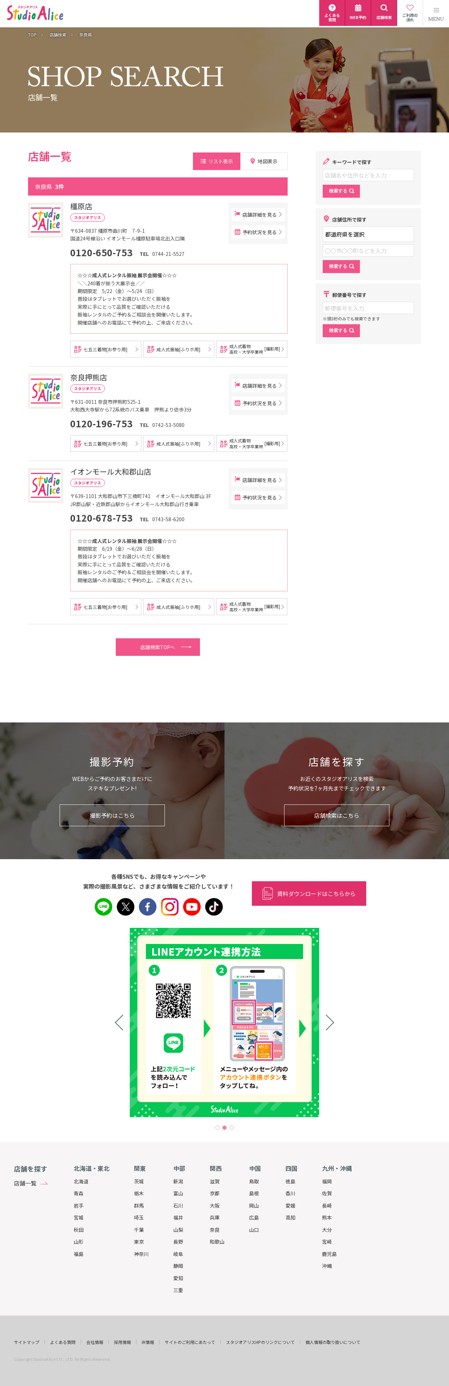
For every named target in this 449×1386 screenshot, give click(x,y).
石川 (178, 1205)
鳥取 (254, 1181)
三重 (178, 1289)
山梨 (178, 1229)
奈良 (215, 1229)
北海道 (81, 1181)
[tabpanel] (224, 1022)
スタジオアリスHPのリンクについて (260, 1342)
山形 (78, 1241)
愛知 (178, 1278)
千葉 (139, 1229)
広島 (254, 1217)
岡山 (254, 1205)
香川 (290, 1193)
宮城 (78, 1217)
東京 (139, 1241)
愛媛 (290, 1205)
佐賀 (327, 1193)
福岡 (327, 1181)
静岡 (178, 1265)
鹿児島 (329, 1253)
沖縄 (327, 1265)
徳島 (290, 1181)
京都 (215, 1193)
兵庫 (215, 1217)
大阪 (215, 1205)
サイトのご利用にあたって (190, 1342)
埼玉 (139, 1217)
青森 (78, 1193)
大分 (327, 1229)
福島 (78, 1253)
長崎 (327, 1205)
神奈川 (141, 1253)
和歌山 (217, 1241)
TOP (32, 35)
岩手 (78, 1205)
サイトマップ (26, 1342)
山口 (254, 1229)
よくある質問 (62, 1342)
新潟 (178, 1181)
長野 (178, 1241)
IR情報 (148, 1342)
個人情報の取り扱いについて (333, 1342)
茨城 (139, 1181)
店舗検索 (57, 35)
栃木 (139, 1193)
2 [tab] (224, 1128)
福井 (178, 1217)
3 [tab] (231, 1128)
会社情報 (94, 1342)
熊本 (327, 1217)
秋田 (78, 1229)
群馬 (139, 1205)
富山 (178, 1193)
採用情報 (122, 1342)
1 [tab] (217, 1128)
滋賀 (215, 1181)
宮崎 (327, 1241)
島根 (254, 1193)
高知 (290, 1217)
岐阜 (178, 1253)
